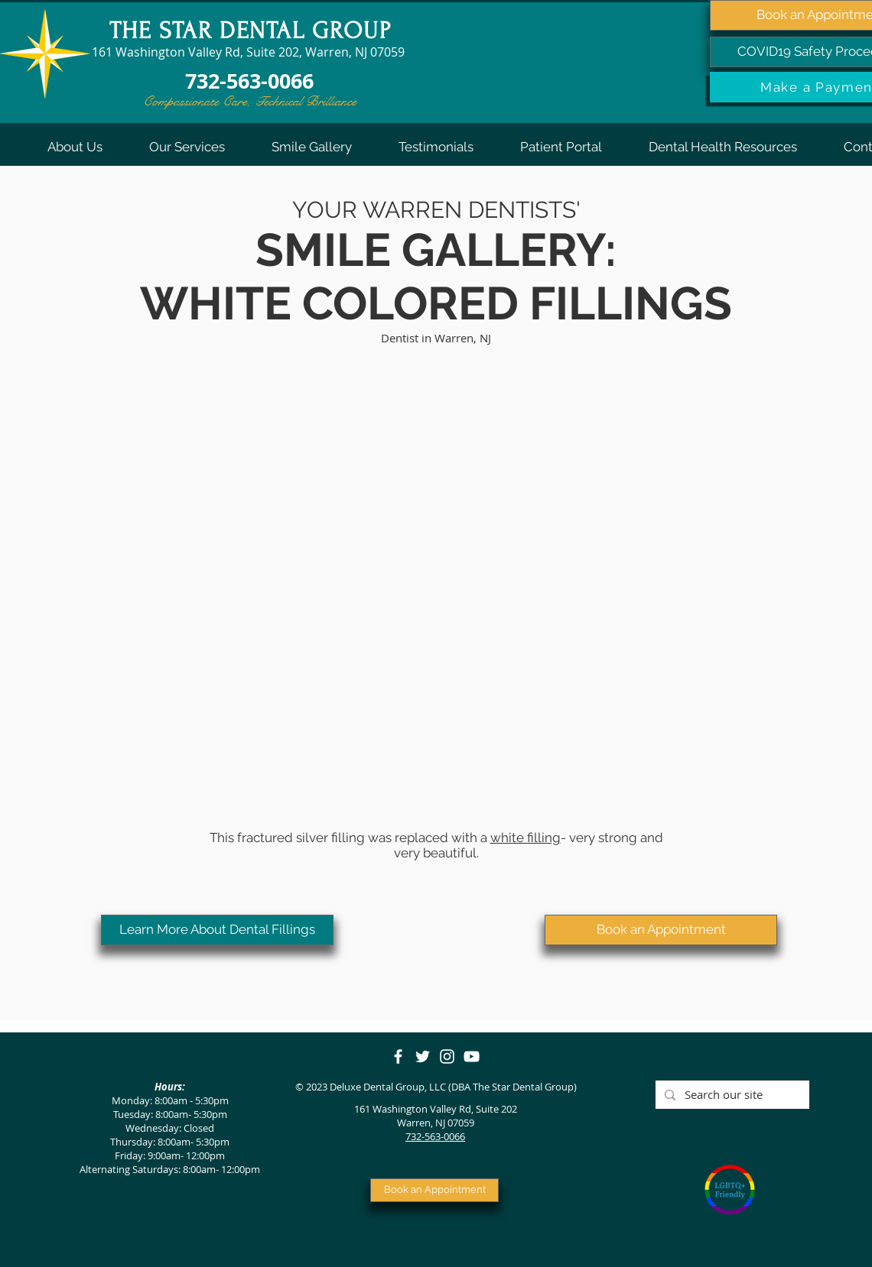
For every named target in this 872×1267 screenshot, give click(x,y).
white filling (525, 837)
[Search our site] (731, 1095)
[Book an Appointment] (661, 930)
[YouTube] (471, 1056)
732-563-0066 (435, 1136)
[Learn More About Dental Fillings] (217, 930)
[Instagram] (447, 1056)
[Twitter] (422, 1056)
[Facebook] (398, 1056)
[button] (74, 147)
